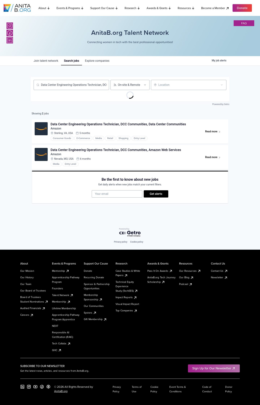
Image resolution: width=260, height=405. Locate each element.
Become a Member (215, 8)
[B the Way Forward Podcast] (48, 387)
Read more (214, 132)
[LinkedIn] (10, 40)
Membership (61, 301)
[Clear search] (104, 85)
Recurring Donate (94, 277)
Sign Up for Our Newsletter (213, 368)
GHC (57, 350)
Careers (27, 315)
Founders (57, 288)
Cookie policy (136, 242)
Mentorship (60, 271)
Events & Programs (70, 8)
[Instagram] (10, 25)
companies (97, 60)
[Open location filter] (222, 85)
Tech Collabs (61, 343)
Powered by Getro (220, 104)
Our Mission (27, 271)
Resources (186, 8)
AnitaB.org (61, 391)
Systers (90, 312)
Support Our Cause (104, 8)
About (44, 8)
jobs (71, 60)
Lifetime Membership (64, 308)
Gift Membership (95, 319)
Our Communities (94, 306)
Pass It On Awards (160, 271)
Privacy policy (120, 242)
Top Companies (126, 310)
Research (132, 8)
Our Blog (186, 277)
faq (244, 23)
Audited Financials (33, 308)
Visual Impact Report (127, 304)
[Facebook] (10, 33)
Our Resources (190, 271)
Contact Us (219, 271)
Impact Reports (126, 297)
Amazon (56, 128)
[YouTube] (35, 387)
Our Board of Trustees (33, 290)
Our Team (25, 284)
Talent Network (62, 295)
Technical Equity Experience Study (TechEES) (127, 286)
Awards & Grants (159, 8)
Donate (88, 271)
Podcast (185, 284)
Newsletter (219, 277)
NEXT (55, 326)
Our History (27, 277)
